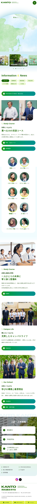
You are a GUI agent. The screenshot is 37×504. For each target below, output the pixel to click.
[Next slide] (23, 68)
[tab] (15, 68)
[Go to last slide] (13, 68)
